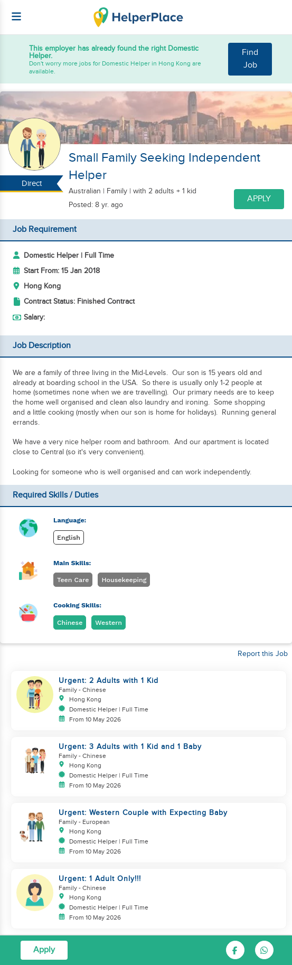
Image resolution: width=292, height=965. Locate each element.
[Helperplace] (11, 11)
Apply (259, 199)
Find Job (250, 59)
